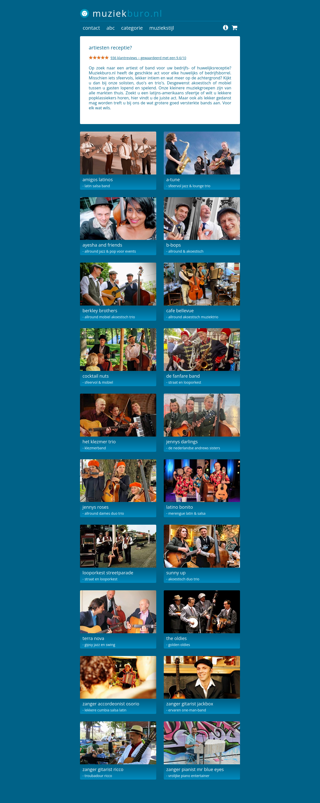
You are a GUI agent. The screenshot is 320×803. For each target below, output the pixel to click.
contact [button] (91, 27)
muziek (127, 13)
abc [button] (110, 27)
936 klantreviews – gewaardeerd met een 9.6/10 (148, 57)
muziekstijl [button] (161, 27)
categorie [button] (132, 27)
